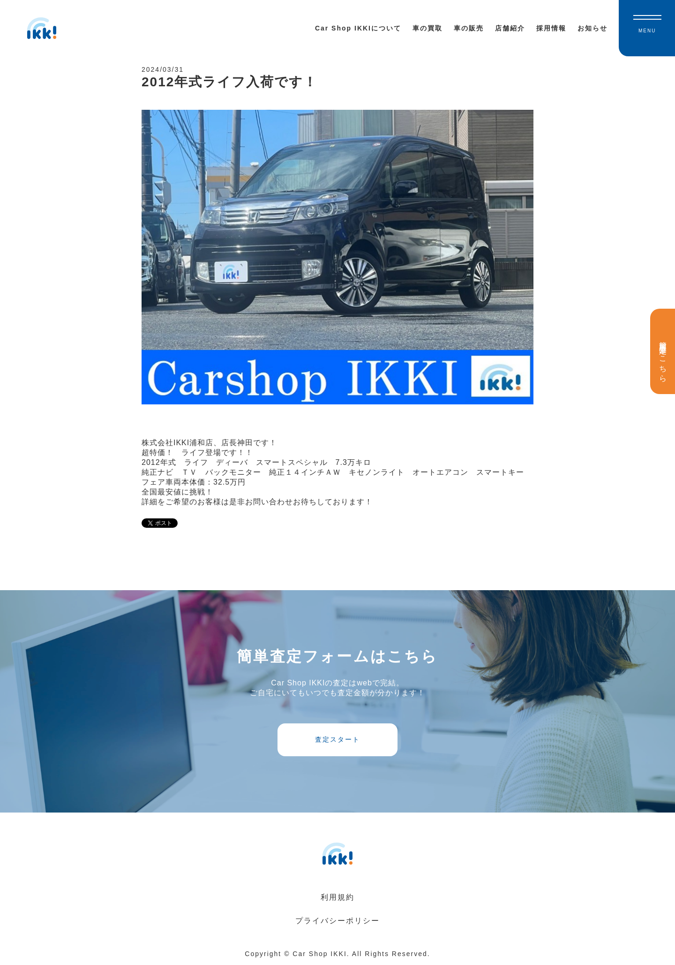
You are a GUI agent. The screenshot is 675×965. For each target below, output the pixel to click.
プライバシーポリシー (337, 921)
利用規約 (337, 897)
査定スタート (337, 739)
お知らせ (593, 28)
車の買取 (427, 28)
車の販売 (469, 28)
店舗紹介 (510, 28)
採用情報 (551, 28)
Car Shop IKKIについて (358, 28)
